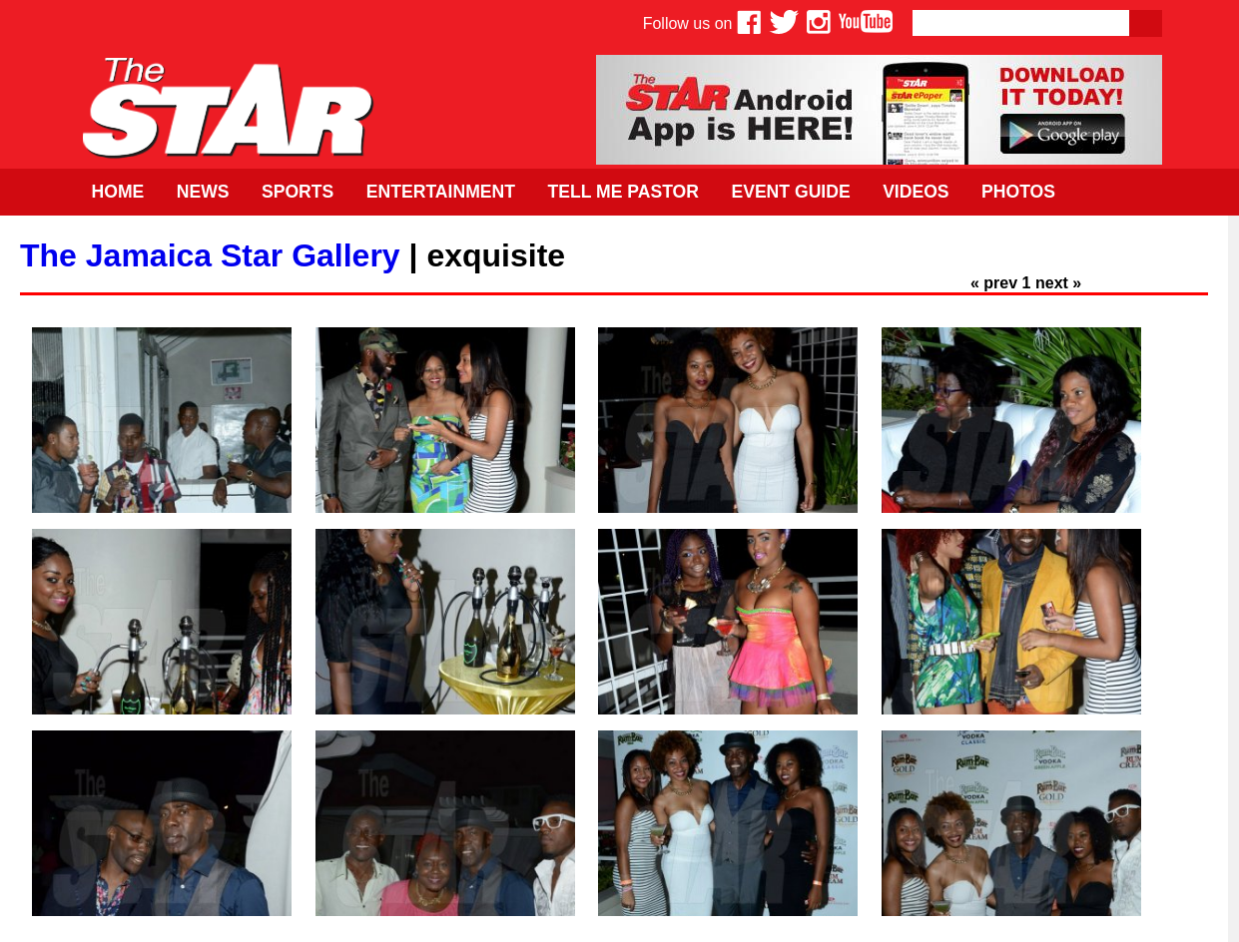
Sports (297, 192)
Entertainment (440, 192)
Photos (1018, 192)
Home (118, 192)
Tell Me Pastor (623, 192)
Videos (915, 192)
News (203, 192)
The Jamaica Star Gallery (210, 255)
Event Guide (790, 192)
